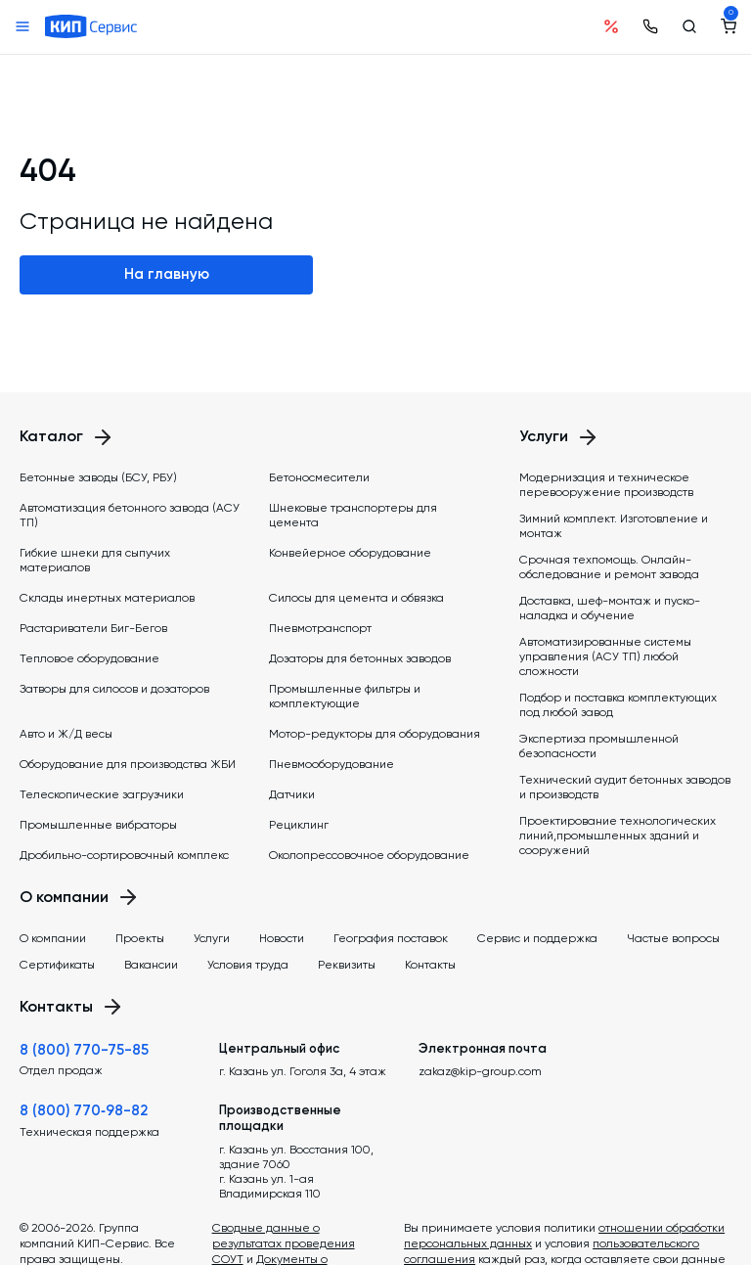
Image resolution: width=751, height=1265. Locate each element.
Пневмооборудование (331, 764)
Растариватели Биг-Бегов (93, 628)
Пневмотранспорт (320, 628)
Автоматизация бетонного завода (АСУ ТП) (130, 515)
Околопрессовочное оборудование (369, 855)
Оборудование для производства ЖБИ (128, 764)
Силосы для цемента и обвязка (356, 598)
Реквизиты (347, 964)
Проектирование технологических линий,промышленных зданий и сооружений (617, 835)
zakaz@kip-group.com (480, 1071)
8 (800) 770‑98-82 (84, 1110)
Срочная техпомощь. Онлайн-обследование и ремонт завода (609, 567)
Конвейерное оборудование (350, 553)
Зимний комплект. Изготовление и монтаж (613, 526)
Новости (281, 938)
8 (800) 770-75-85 (84, 1050)
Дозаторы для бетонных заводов (360, 658)
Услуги (212, 938)
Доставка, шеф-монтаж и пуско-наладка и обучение (609, 608)
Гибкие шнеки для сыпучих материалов (95, 560)
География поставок (390, 938)
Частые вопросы (673, 938)
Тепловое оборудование (89, 658)
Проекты (139, 938)
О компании (53, 938)
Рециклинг (299, 825)
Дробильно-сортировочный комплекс (124, 855)
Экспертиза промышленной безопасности (599, 746)
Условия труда (247, 964)
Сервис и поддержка (537, 938)
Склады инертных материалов (107, 598)
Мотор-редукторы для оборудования (374, 734)
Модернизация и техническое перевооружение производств (606, 485)
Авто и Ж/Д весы (66, 734)
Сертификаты (57, 964)
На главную (166, 274)
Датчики (292, 794)
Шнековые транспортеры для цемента (353, 515)
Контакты (430, 964)
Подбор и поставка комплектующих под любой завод (618, 705)
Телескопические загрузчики (102, 794)
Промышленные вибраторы (98, 825)
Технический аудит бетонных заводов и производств (624, 787)
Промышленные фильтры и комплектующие (344, 696)
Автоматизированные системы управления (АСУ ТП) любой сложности (605, 656)
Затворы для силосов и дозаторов (114, 689)
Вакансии (151, 964)
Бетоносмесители (319, 477)
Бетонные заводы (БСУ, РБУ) (98, 477)
